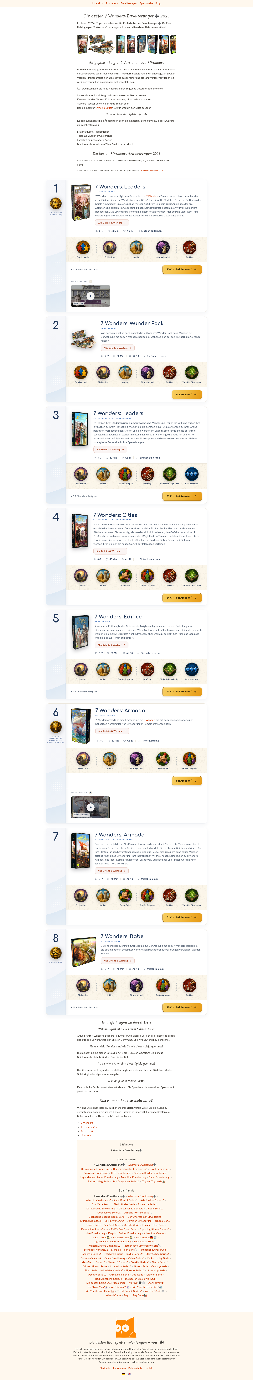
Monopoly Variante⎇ (96, 1249)
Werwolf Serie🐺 (155, 1291)
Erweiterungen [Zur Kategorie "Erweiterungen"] (89, 1127)
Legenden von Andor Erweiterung (99, 1177)
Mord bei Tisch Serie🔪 (124, 1249)
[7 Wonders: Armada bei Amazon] (187, 780)
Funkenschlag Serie (98, 1181)
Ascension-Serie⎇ (120, 1266)
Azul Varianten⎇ (101, 1204)
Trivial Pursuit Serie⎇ (129, 1291)
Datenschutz (135, 1368)
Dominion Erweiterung (95, 1173)
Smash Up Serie (156, 1270)
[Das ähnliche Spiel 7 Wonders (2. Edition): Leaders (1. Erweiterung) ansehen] (121, 44)
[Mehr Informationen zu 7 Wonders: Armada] (81, 726)
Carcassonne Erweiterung (95, 1169)
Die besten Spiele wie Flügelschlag (106, 1283)
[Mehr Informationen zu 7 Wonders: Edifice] (80, 632)
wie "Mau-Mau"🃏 (98, 1287)
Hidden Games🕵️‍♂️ (123, 1237)
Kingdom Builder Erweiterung (150, 1173)
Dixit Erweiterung (159, 1169)
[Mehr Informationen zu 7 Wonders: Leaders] (81, 202)
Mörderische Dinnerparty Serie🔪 (142, 1245)
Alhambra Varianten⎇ (98, 1200)
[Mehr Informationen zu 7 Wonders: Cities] (80, 531)
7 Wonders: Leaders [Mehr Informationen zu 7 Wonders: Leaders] (120, 187)
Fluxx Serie (91, 1270)
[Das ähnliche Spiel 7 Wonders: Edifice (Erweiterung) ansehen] (141, 44)
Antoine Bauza (104, 108)
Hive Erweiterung (121, 1173)
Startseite (105, 1368)
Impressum (119, 1368)
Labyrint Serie (154, 1274)
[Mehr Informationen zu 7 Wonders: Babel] (83, 952)
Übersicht (97, 3)
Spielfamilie (146, 3)
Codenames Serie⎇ (109, 1212)
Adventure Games (154, 1233)
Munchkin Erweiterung (133, 1177)
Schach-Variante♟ (91, 1258)
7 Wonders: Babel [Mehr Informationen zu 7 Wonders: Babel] (123, 936)
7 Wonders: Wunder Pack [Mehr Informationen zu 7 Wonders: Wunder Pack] (132, 323)
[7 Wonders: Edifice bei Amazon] (182, 691)
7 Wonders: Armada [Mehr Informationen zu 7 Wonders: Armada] (120, 710)
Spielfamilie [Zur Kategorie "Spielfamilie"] (87, 1131)
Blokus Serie (141, 1266)
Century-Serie (159, 1266)
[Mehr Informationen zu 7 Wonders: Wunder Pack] (83, 339)
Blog (158, 3)
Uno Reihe (137, 1274)
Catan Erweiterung (159, 1177)
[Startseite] (126, 1327)
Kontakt (149, 1368)
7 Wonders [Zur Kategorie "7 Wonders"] (87, 1122)
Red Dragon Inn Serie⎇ (125, 1181)
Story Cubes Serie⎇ (157, 1254)
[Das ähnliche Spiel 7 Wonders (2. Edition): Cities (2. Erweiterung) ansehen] (131, 44)
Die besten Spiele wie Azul (140, 1279)
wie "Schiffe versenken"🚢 (147, 1287)
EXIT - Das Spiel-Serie (124, 1229)
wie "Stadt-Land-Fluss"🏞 (99, 1291)
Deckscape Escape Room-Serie (107, 1216)
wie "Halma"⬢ (156, 1283)
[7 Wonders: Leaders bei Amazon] (182, 269)
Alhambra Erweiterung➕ (142, 1164)
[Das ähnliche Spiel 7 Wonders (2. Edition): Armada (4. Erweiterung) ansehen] (163, 44)
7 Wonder (149, 720)
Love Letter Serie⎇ (145, 1241)
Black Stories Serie (124, 1204)
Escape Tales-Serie (153, 1225)
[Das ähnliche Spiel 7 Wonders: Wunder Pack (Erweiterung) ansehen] (101, 44)
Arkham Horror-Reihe (95, 1266)
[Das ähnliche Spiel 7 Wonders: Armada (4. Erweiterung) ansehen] (152, 44)
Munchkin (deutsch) (90, 1221)
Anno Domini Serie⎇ (125, 1200)
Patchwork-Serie (113, 1254)
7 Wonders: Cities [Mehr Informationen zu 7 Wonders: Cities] (115, 515)
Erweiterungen (129, 3)
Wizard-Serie (113, 1295)
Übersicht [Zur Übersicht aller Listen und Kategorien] (86, 1135)
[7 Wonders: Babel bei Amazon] (182, 1007)
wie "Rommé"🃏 (120, 1287)
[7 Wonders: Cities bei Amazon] (182, 597)
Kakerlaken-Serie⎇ (111, 1270)
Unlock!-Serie (131, 1225)
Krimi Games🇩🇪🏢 (146, 1237)
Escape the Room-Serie (94, 1229)
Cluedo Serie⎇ (154, 1208)
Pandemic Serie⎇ (91, 1254)
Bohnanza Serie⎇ (148, 1204)
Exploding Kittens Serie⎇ (154, 1229)
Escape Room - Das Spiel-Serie (103, 1225)
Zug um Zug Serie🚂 (153, 1181)
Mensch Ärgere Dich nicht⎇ (104, 1245)
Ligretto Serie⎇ (135, 1270)
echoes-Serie (162, 1221)
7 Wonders (112, 3)
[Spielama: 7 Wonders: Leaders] (90, 296)
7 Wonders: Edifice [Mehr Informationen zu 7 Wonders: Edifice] (118, 617)
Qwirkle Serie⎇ (140, 1262)
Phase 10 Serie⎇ (118, 1262)
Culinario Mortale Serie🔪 (138, 1212)
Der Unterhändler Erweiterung (130, 1169)
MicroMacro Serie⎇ (93, 1262)
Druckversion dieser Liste (151, 170)
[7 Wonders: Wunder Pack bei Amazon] (187, 394)
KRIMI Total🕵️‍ (101, 1237)
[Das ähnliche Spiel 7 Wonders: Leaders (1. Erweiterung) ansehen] (82, 44)
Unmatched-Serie (119, 1274)
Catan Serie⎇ (136, 1258)
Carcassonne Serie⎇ (131, 1208)
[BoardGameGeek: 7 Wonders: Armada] (90, 807)
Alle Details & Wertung (112, 222)
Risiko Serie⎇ (134, 1254)
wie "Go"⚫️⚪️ (137, 1283)
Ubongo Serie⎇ (97, 1274)
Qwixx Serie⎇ (160, 1262)
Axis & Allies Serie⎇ (152, 1200)
